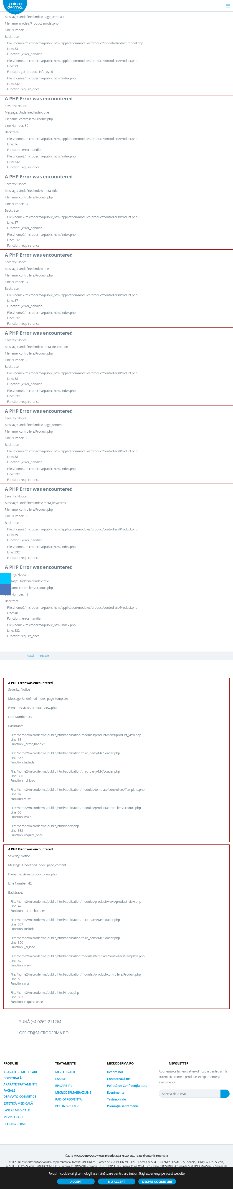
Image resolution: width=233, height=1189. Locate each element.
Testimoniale (116, 1099)
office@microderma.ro (43, 1032)
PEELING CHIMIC (15, 1124)
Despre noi (115, 1072)
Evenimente (115, 1092)
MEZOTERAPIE (13, 1117)
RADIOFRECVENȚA (68, 1099)
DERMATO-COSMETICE (19, 1096)
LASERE (60, 1079)
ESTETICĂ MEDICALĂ (18, 1103)
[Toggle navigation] (228, 5)
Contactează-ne (118, 1079)
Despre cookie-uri (157, 1181)
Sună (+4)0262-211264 (40, 1021)
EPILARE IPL (63, 1085)
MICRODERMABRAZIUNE (73, 1092)
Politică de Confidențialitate (127, 1085)
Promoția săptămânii (122, 1106)
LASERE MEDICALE (16, 1110)
